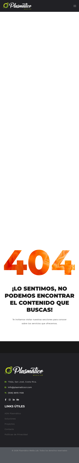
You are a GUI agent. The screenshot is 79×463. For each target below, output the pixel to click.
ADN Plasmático (13, 413)
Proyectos (10, 424)
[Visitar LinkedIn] (14, 400)
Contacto (9, 429)
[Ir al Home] (24, 371)
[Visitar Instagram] (10, 400)
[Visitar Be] (18, 400)
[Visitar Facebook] (6, 400)
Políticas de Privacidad (16, 434)
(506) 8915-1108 (16, 393)
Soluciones (10, 418)
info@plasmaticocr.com (20, 387)
